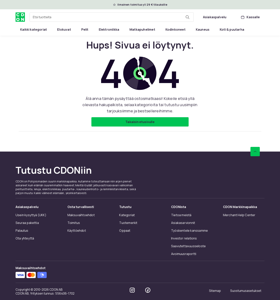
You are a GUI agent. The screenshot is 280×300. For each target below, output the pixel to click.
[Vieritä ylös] (255, 151)
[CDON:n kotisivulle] (20, 17)
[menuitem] (34, 29)
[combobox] (112, 17)
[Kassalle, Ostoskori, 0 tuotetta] (250, 17)
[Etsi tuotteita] (187, 17)
